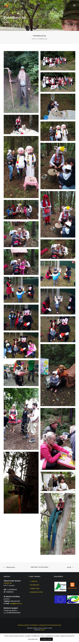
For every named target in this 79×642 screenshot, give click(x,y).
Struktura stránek (23, 625)
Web (7, 26)
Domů (34, 39)
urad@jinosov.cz (16, 603)
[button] (74, 5)
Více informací (33, 639)
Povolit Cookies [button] (46, 639)
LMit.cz (42, 630)
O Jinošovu (33, 581)
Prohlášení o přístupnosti (38, 625)
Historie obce (34, 585)
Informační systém (36, 592)
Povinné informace (55, 625)
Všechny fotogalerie (39, 567)
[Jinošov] (6, 5)
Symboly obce (34, 588)
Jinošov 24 (8, 583)
